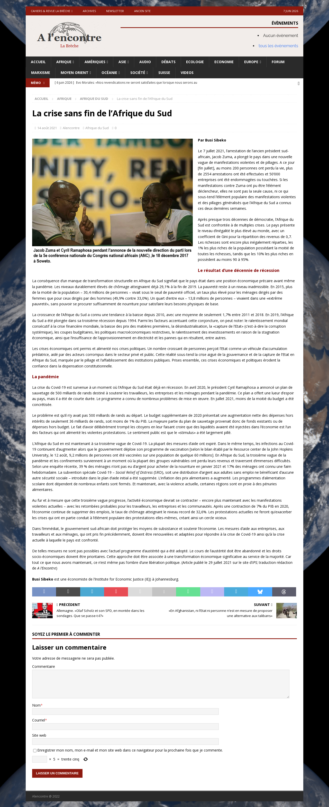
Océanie (109, 72)
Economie (224, 61)
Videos (187, 72)
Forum (278, 61)
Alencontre (71, 127)
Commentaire (43, 665)
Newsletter (115, 11)
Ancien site (142, 11)
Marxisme (40, 72)
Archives (89, 11)
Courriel (38, 719)
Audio (145, 61)
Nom (36, 704)
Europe (251, 61)
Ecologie (195, 61)
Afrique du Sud (97, 127)
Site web (39, 734)
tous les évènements (278, 45)
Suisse (164, 72)
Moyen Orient (74, 72)
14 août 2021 (47, 127)
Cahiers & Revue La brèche (50, 11)
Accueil (38, 61)
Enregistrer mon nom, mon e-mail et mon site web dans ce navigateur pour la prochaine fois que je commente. (130, 749)
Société (137, 72)
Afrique (63, 61)
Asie (122, 61)
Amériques (95, 61)
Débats (168, 61)
